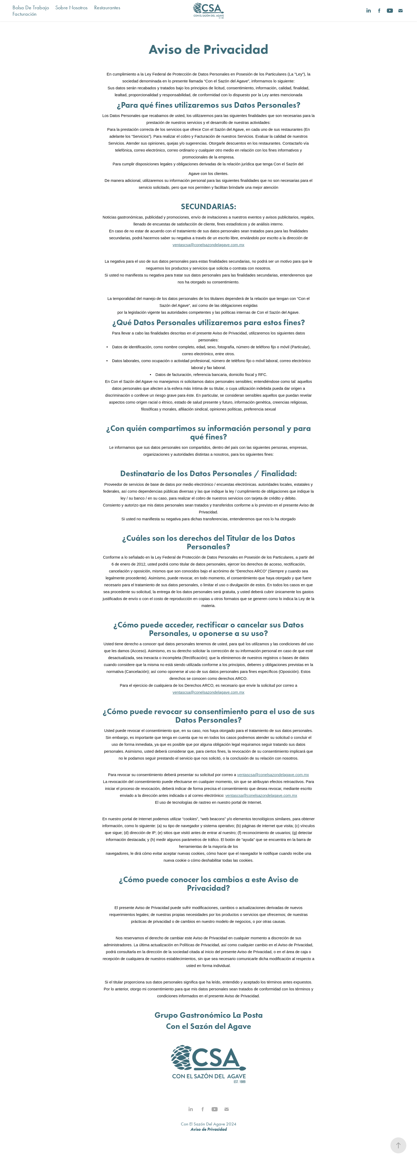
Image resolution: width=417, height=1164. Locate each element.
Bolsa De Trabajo (30, 7)
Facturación (24, 14)
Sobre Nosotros (71, 7)
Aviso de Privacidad (208, 1129)
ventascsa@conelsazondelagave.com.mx (208, 245)
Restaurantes (107, 7)
